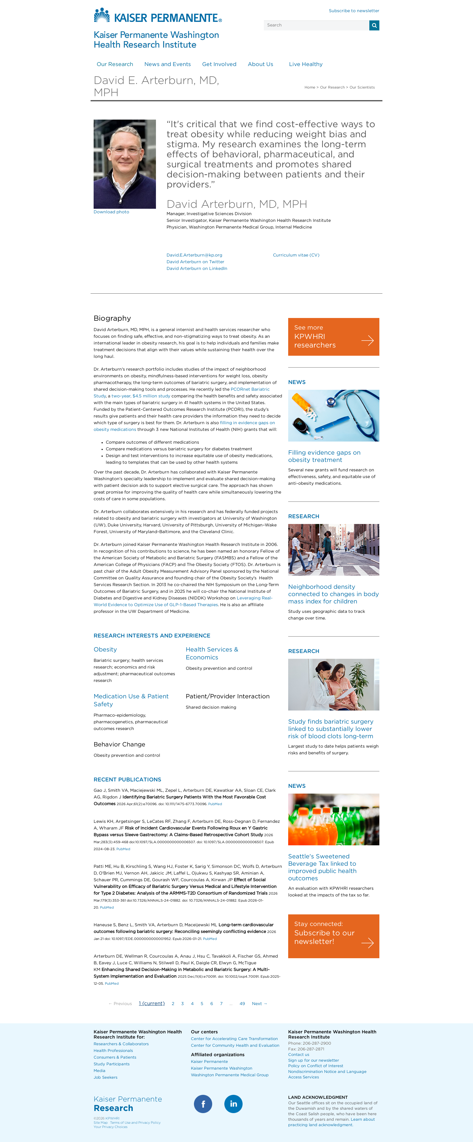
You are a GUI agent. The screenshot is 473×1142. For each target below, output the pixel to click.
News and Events (167, 64)
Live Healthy (306, 64)
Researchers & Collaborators (121, 1044)
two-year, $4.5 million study (141, 396)
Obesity (105, 650)
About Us (260, 64)
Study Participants (111, 1064)
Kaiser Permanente (209, 1062)
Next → (260, 1004)
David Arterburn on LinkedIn (197, 269)
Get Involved (219, 64)
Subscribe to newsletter (354, 11)
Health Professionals (113, 1051)
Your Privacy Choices (110, 1127)
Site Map (101, 1122)
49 (242, 1004)
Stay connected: (318, 924)
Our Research (115, 64)
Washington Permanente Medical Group (230, 1075)
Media (99, 1071)
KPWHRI (112, 1118)
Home (310, 87)
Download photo (111, 212)
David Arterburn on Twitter (195, 262)
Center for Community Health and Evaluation (235, 1046)
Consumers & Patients (115, 1058)
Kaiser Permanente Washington (221, 1068)
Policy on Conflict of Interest (315, 1066)
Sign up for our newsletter (313, 1061)
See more (308, 328)
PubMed (215, 804)
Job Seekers (105, 1078)
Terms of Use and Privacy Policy (135, 1122)
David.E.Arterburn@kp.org (194, 255)
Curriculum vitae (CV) (296, 255)
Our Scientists (362, 87)
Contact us (298, 1055)
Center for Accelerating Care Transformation (234, 1039)
